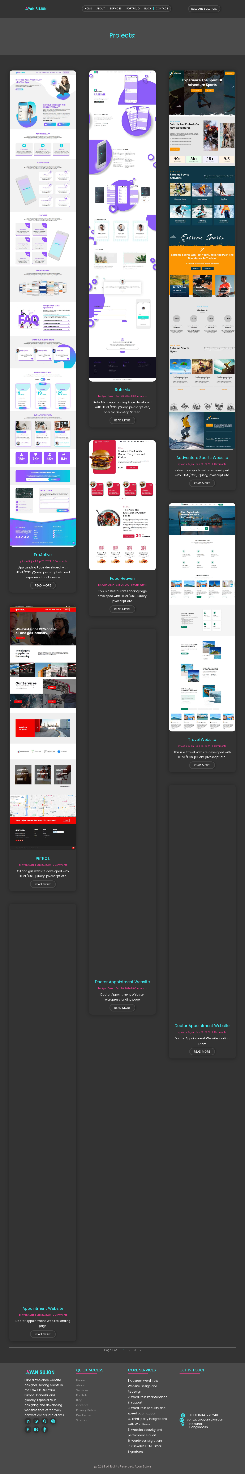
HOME (88, 8)
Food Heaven (122, 578)
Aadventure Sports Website (202, 457)
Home (80, 1380)
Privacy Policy (86, 1410)
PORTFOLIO (132, 8)
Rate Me (122, 389)
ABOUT (100, 8)
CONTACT (162, 8)
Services (82, 1390)
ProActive (43, 554)
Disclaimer (83, 1415)
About (80, 1385)
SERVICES (116, 8)
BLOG (147, 8)
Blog (79, 1400)
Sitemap (82, 1420)
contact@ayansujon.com (205, 1419)
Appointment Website (42, 1308)
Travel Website (202, 739)
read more (43, 585)
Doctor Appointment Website (122, 981)
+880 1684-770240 (203, 1415)
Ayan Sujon (28, 561)
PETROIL (43, 858)
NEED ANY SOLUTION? (204, 8)
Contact (82, 1405)
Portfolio (82, 1395)
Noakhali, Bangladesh (198, 1425)
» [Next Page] (140, 1350)
